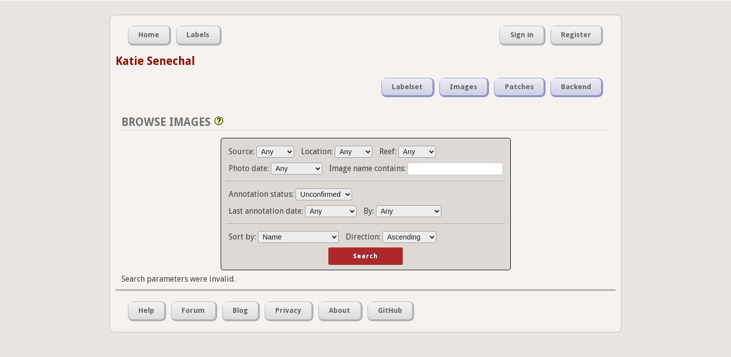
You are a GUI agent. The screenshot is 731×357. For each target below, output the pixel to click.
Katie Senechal (155, 61)
